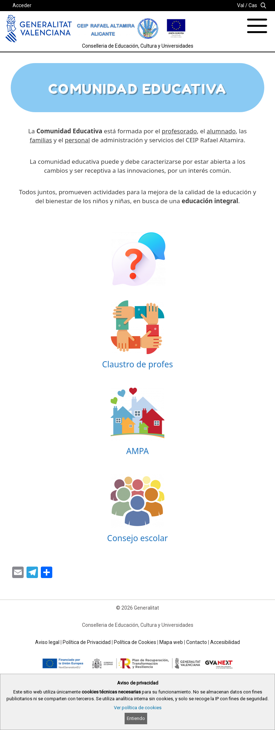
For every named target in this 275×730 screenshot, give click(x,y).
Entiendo (136, 718)
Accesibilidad (225, 642)
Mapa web (171, 642)
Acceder (22, 5)
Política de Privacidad (87, 642)
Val (240, 5)
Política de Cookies (135, 642)
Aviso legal (47, 642)
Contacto (196, 642)
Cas (253, 5)
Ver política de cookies (137, 707)
